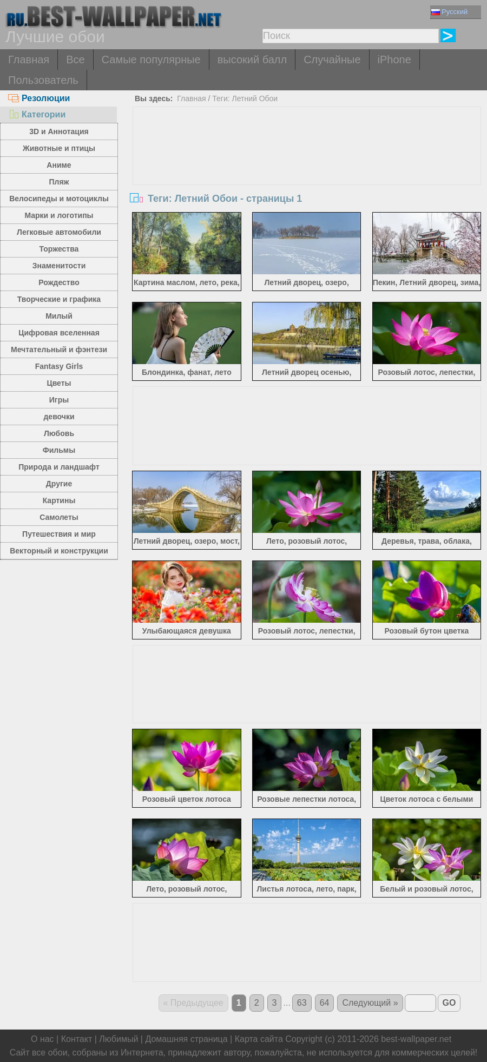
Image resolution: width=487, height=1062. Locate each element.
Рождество (58, 282)
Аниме (59, 165)
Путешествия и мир (59, 534)
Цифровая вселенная (59, 332)
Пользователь (43, 80)
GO (449, 1002)
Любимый (118, 1039)
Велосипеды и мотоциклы (59, 198)
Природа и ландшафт (59, 467)
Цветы (59, 383)
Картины (59, 500)
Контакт (77, 1039)
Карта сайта (259, 1039)
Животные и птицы (59, 148)
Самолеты (59, 517)
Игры (59, 399)
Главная (28, 59)
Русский (449, 12)
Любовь (59, 433)
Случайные (332, 59)
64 (325, 1002)
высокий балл (252, 59)
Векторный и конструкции (59, 550)
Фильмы (59, 450)
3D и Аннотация (59, 131)
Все (75, 59)
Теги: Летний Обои (245, 98)
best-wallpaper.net (416, 1039)
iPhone (394, 59)
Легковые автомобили (59, 232)
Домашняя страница (186, 1039)
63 (302, 1002)
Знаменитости (59, 265)
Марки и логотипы (58, 215)
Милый (59, 316)
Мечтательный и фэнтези (59, 349)
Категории (36, 114)
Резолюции (39, 98)
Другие (59, 483)
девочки (58, 416)
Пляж (59, 181)
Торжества (59, 249)
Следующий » (370, 1002)
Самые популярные (151, 59)
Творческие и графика (59, 299)
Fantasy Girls (59, 366)
